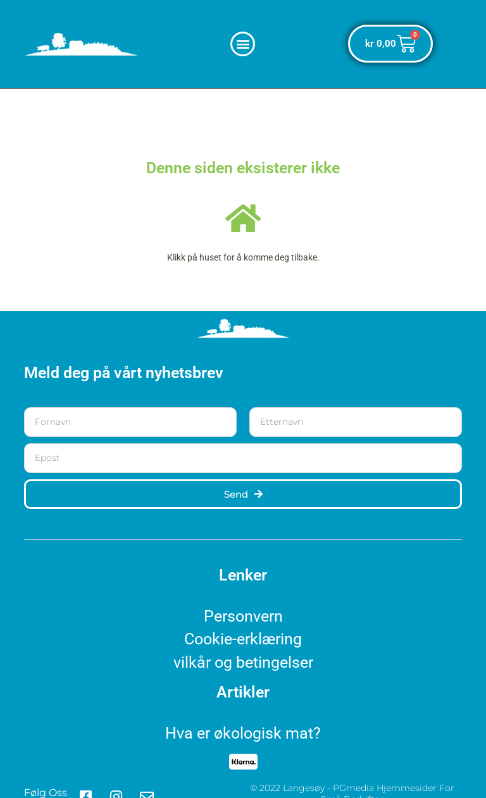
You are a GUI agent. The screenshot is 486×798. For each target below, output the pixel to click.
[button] (242, 44)
